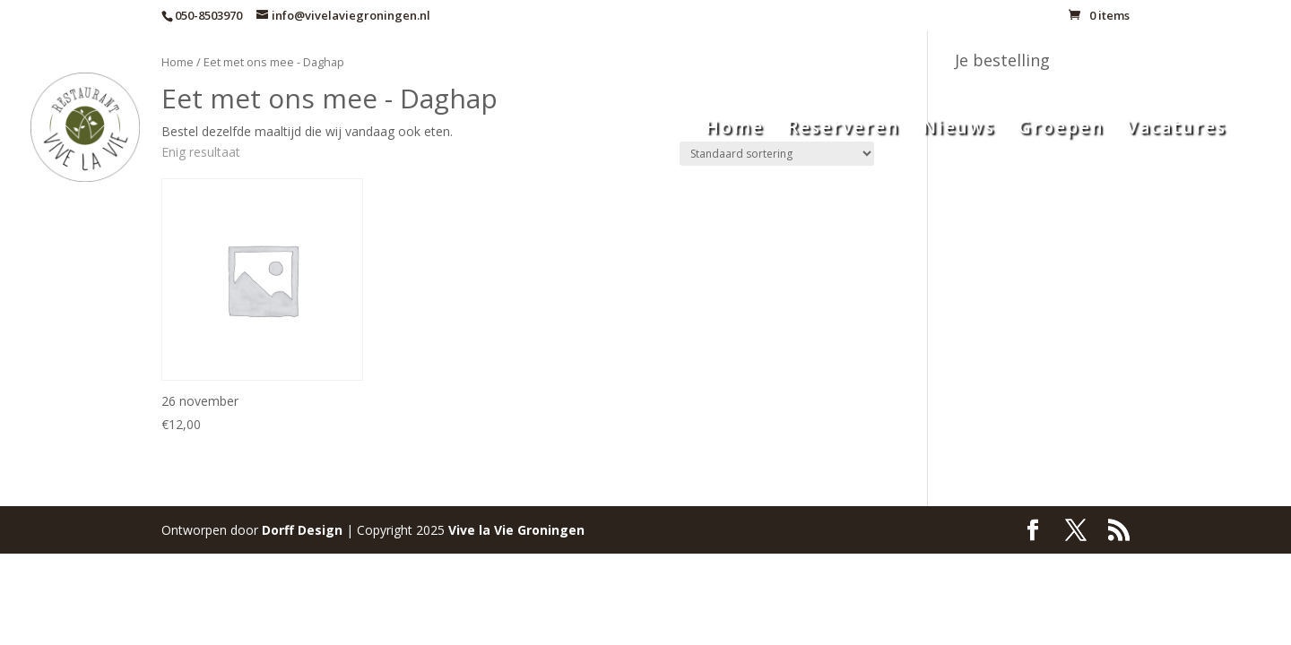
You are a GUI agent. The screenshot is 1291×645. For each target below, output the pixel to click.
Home (735, 130)
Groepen (1061, 130)
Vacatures (1176, 130)
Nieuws (959, 130)
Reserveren (843, 130)
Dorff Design (302, 529)
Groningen (516, 529)
